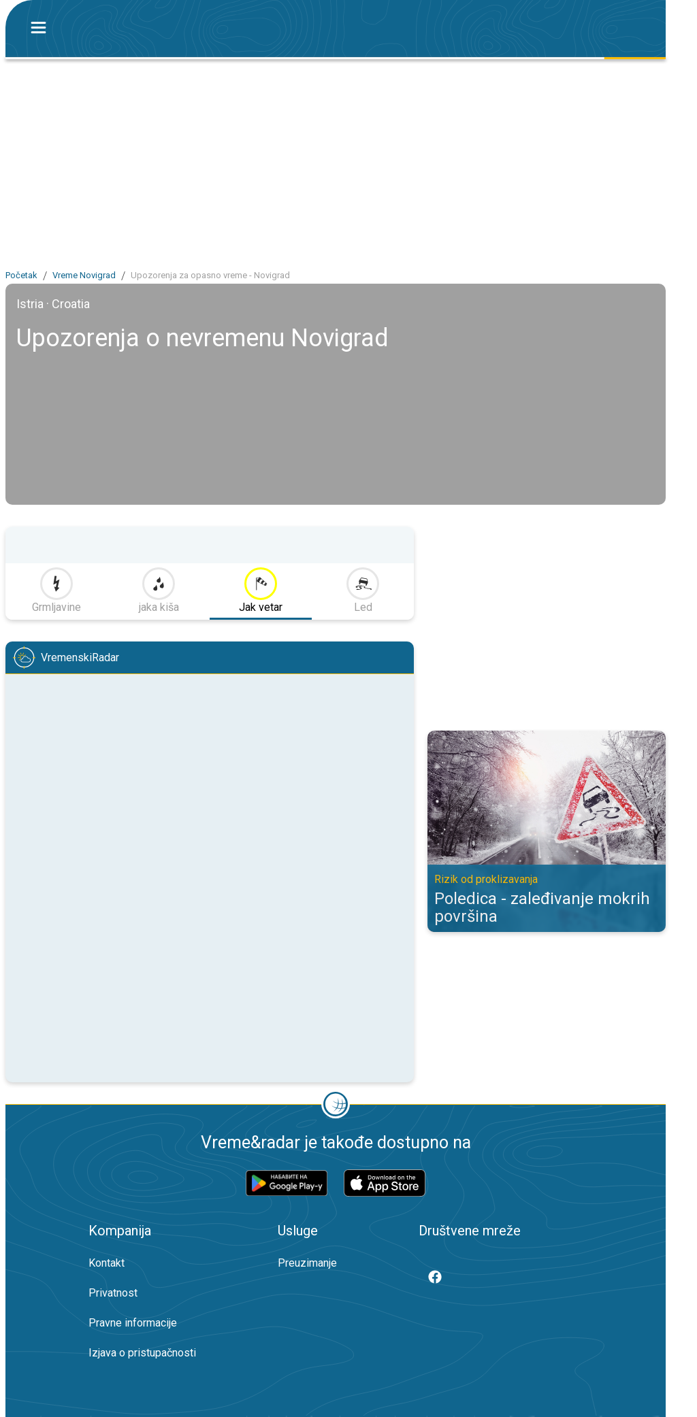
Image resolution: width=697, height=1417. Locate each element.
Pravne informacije (132, 1322)
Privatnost (112, 1292)
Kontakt (106, 1262)
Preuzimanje (307, 1262)
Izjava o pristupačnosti (142, 1352)
